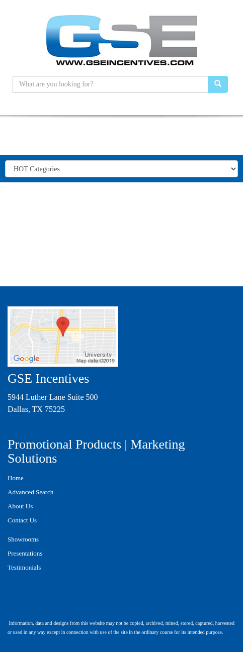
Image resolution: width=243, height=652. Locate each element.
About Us (20, 506)
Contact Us (22, 520)
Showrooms (23, 539)
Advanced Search (30, 492)
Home (16, 478)
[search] (218, 84)
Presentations (25, 553)
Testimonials (24, 567)
